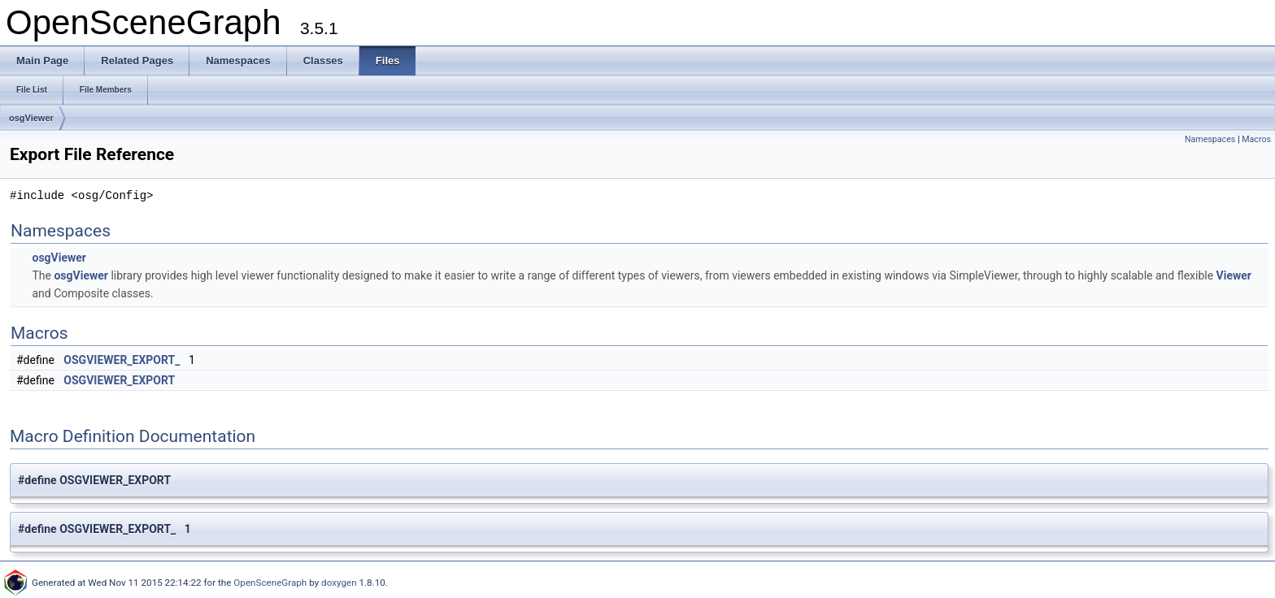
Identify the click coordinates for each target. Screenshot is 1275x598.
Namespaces (1210, 139)
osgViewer (31, 118)
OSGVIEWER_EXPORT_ (121, 359)
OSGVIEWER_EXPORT (119, 380)
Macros (1256, 139)
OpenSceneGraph (270, 582)
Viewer (1233, 275)
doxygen (339, 582)
